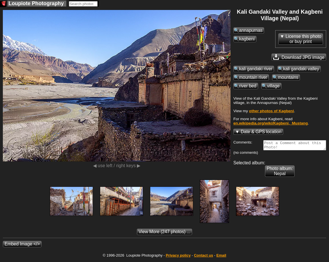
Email (221, 257)
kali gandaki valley (301, 68)
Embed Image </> (22, 245)
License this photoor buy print (303, 39)
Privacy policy (178, 257)
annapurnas (250, 30)
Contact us (203, 257)
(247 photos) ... (165, 233)
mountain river (253, 77)
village (273, 85)
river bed (247, 85)
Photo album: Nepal (280, 173)
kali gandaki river (255, 68)
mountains (288, 77)
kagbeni (247, 38)
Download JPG (298, 57)
